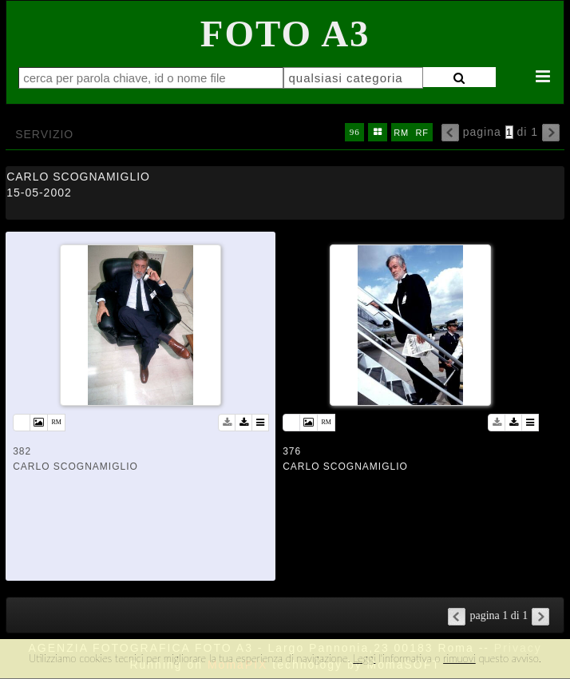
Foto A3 (285, 33)
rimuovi (459, 658)
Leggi (364, 658)
